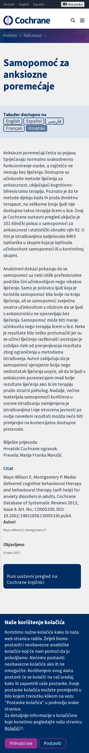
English (24, 4)
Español (38, 4)
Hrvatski (8, 4)
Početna (10, 35)
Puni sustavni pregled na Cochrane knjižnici (32, 579)
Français (14, 128)
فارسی (54, 121)
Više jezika (73, 4)
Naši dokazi (33, 35)
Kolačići (12, 728)
